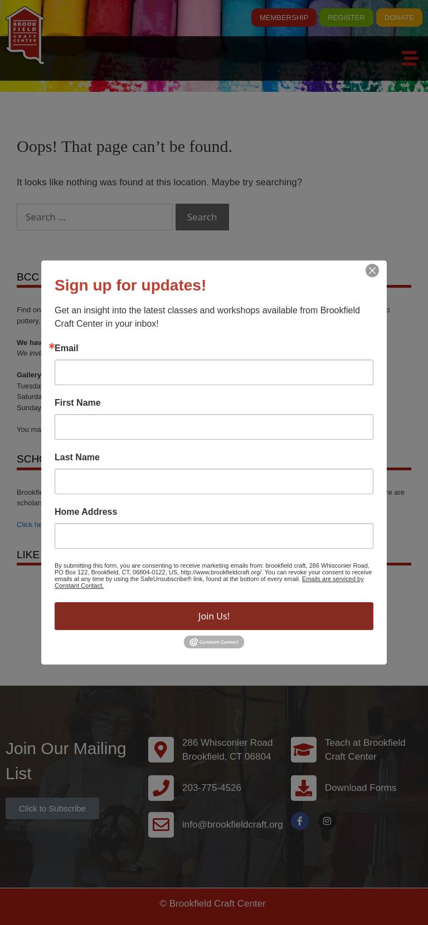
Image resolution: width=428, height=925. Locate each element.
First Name (78, 402)
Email (67, 348)
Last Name (77, 457)
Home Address (86, 512)
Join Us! (214, 616)
